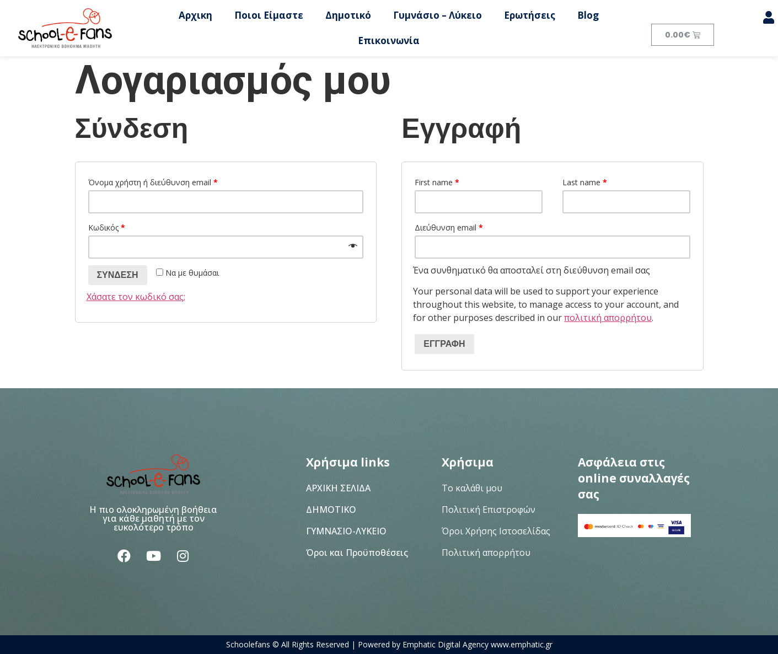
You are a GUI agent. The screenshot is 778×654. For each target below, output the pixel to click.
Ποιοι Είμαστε (268, 15)
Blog (588, 15)
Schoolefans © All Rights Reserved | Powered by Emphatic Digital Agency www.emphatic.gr (389, 644)
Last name (584, 182)
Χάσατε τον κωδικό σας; (136, 297)
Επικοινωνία (389, 40)
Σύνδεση (117, 275)
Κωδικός (106, 227)
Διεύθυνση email (449, 227)
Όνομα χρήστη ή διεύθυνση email (153, 182)
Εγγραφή (444, 343)
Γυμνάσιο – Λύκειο (437, 15)
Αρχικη (195, 15)
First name (437, 182)
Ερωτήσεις (529, 15)
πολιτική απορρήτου (608, 318)
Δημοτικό (348, 15)
